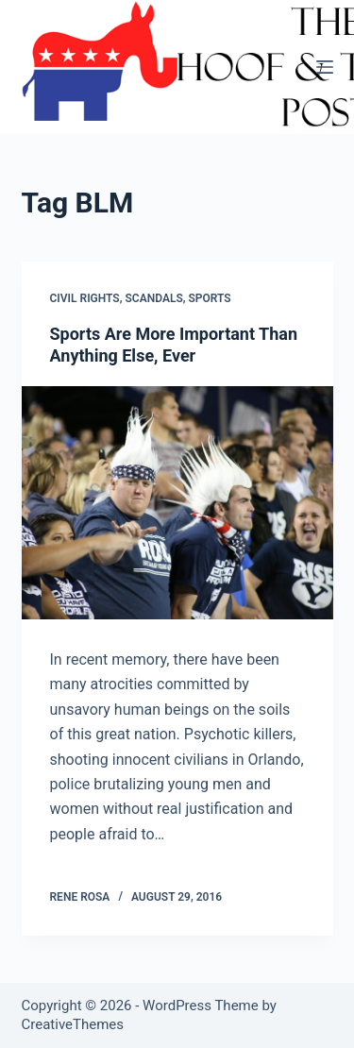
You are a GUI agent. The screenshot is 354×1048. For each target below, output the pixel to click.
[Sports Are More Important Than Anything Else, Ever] (177, 503)
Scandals (154, 298)
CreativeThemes (73, 1024)
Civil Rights (85, 298)
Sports (210, 298)
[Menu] (324, 67)
